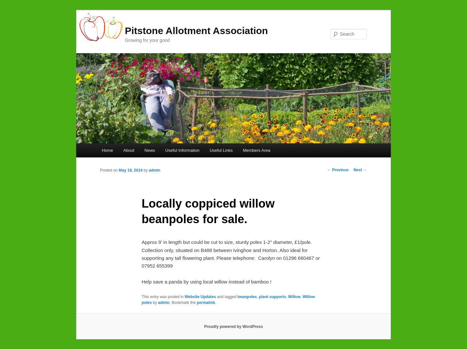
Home (107, 150)
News (150, 150)
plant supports (272, 297)
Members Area (256, 150)
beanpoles (247, 297)
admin (154, 170)
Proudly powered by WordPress (233, 326)
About (128, 150)
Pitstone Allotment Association (196, 30)
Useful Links (221, 150)
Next (360, 170)
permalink (206, 302)
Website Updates (200, 297)
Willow (294, 297)
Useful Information (182, 150)
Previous (338, 170)
